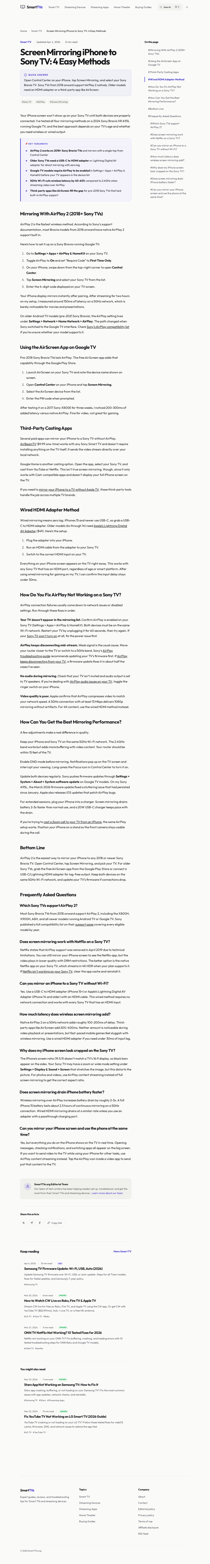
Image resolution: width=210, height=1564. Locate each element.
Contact (142, 1503)
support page (84, 924)
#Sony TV (26, 101)
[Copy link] (54, 1223)
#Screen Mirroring (59, 101)
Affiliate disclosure (148, 1527)
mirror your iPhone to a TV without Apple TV (69, 489)
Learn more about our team (107, 1193)
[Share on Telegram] (31, 1223)
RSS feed (143, 1533)
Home (23, 31)
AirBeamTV (28, 444)
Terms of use (145, 1521)
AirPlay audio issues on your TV (91, 681)
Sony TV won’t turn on (42, 636)
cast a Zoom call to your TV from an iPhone (72, 822)
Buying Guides (143, 7)
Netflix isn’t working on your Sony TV (47, 971)
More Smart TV (122, 1251)
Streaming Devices (75, 7)
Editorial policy (146, 1509)
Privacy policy (146, 1515)
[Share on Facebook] (39, 1223)
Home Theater (122, 7)
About (141, 1496)
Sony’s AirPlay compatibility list (108, 327)
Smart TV (54, 7)
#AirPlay (40, 101)
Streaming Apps (100, 7)
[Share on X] (23, 1223)
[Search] (170, 7)
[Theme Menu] (187, 7)
